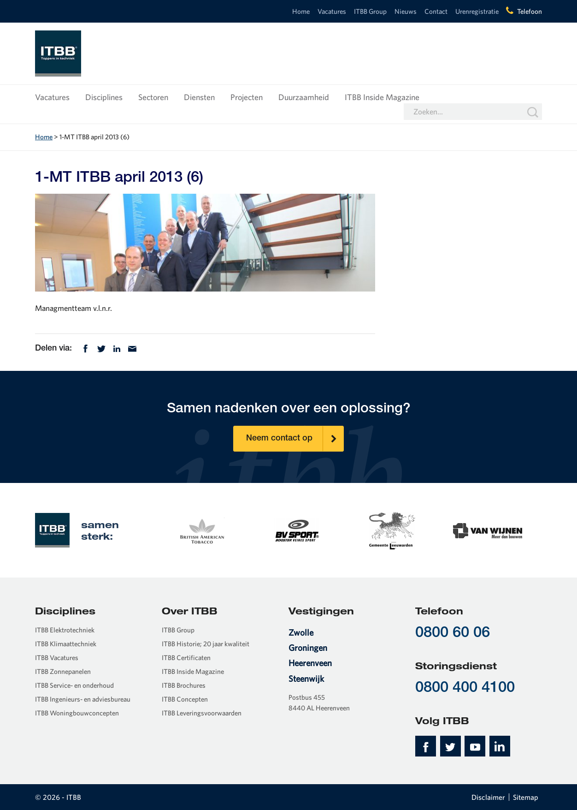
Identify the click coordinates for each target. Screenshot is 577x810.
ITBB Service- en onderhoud (74, 685)
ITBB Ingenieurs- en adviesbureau (82, 699)
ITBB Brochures (184, 685)
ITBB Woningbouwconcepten (77, 713)
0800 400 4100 (465, 688)
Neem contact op (295, 438)
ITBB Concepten (185, 699)
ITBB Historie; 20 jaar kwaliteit (205, 644)
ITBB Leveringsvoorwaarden (201, 713)
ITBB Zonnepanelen (63, 671)
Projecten (246, 97)
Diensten (199, 97)
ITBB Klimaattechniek (65, 644)
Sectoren (153, 97)
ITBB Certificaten (186, 657)
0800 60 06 (452, 633)
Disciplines (104, 97)
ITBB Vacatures (56, 657)
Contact (435, 11)
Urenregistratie (477, 11)
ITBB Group (370, 11)
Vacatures (332, 11)
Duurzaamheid (303, 97)
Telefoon (529, 11)
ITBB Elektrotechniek (64, 630)
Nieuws (405, 11)
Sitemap (525, 797)
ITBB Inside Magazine (382, 97)
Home (301, 11)
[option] (201, 530)
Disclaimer (488, 797)
